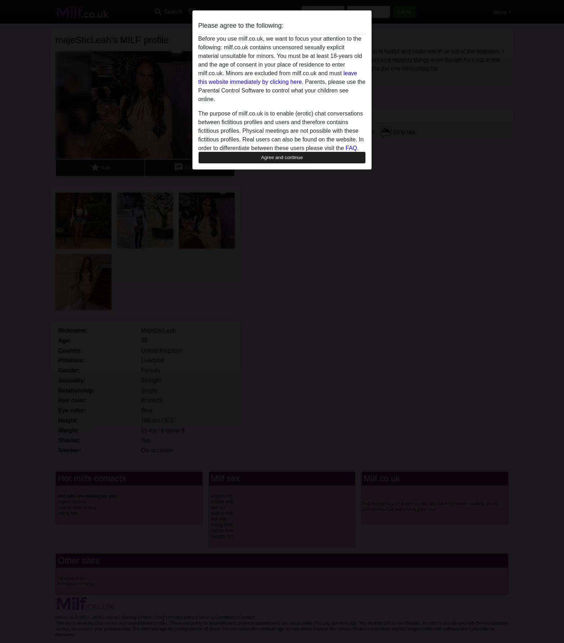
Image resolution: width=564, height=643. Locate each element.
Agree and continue (282, 157)
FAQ (351, 148)
